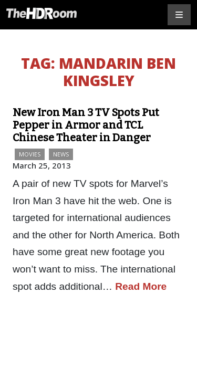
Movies (29, 154)
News (61, 154)
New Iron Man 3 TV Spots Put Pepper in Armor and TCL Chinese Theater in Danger (86, 125)
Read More (141, 286)
